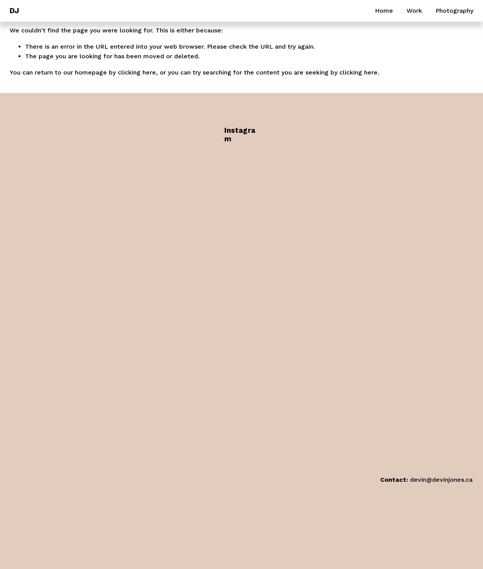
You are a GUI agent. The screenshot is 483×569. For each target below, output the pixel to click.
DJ (14, 10)
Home (384, 10)
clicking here (137, 72)
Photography (454, 10)
